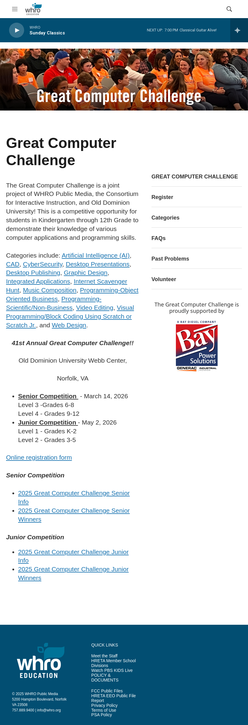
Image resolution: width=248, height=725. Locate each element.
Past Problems (170, 259)
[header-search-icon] (229, 9)
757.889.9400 (23, 710)
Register (162, 197)
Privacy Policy (104, 705)
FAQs (158, 238)
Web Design (69, 325)
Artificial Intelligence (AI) (95, 255)
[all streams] (239, 30)
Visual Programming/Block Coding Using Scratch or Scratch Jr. (70, 316)
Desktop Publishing (33, 272)
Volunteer (163, 279)
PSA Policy (101, 715)
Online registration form (39, 457)
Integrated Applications (38, 281)
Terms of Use (103, 710)
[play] (16, 30)
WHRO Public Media (41, 694)
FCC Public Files (107, 691)
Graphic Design (85, 272)
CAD (12, 264)
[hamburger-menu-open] (15, 9)
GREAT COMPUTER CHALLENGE (194, 177)
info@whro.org (49, 710)
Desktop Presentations (97, 264)
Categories (165, 218)
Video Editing (94, 307)
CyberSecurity (42, 264)
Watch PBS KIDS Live (112, 670)
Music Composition (49, 290)
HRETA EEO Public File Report (113, 698)
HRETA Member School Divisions (113, 663)
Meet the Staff (104, 656)
